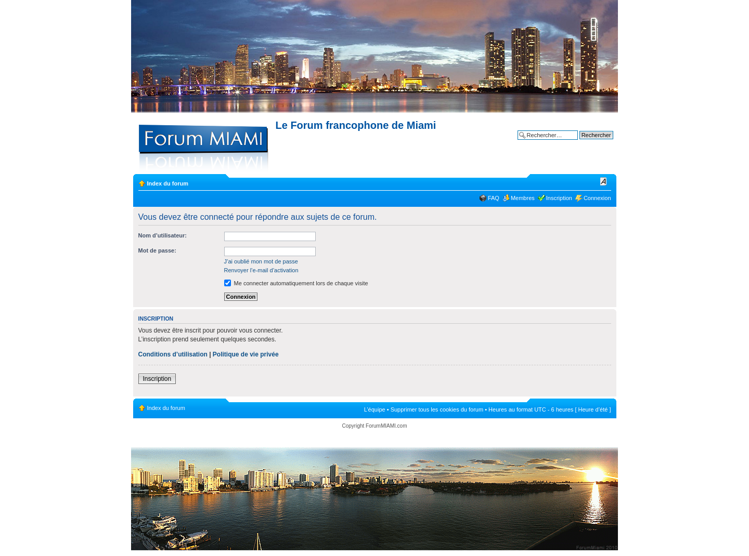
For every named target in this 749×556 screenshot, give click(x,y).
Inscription (559, 198)
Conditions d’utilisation (173, 354)
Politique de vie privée (246, 354)
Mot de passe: (157, 250)
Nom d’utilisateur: (162, 235)
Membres (523, 198)
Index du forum (167, 183)
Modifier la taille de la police (603, 181)
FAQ (493, 198)
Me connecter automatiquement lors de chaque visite (296, 283)
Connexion (597, 198)
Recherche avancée (587, 143)
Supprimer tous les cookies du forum (437, 409)
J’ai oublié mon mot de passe (261, 261)
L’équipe (374, 409)
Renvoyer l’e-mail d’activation (261, 270)
